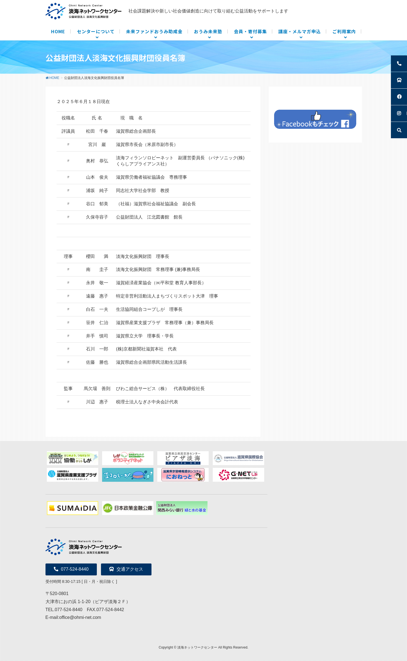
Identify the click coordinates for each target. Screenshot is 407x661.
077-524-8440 (71, 569)
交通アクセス (126, 569)
